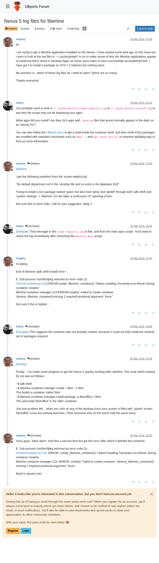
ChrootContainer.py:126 (31, 283)
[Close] (151, 494)
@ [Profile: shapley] (22, 231)
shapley (20, 39)
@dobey (33, 163)
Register (13, 530)
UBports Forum (37, 7)
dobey (19, 102)
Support (11, 28)
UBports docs (55, 132)
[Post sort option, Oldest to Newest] (128, 29)
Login (26, 530)
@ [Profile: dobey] (21, 169)
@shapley (32, 226)
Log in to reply (145, 28)
